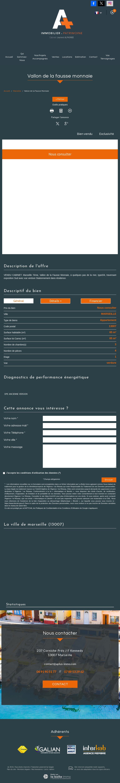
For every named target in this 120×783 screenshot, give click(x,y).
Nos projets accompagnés (40, 57)
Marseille (17, 91)
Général (18, 301)
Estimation (80, 57)
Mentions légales (23, 769)
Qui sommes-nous (22, 57)
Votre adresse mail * (16, 425)
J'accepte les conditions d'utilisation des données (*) (34, 472)
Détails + (56, 301)
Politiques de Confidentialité (46, 508)
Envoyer (109, 480)
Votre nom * (11, 418)
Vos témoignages (107, 57)
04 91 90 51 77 (46, 672)
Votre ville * (10, 440)
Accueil (9, 57)
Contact (93, 57)
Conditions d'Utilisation (70, 508)
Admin (51, 769)
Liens (46, 769)
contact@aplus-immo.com (60, 664)
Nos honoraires (37, 769)
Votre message (13, 447)
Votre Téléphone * (14, 432)
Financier (96, 301)
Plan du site (11, 769)
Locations (67, 57)
